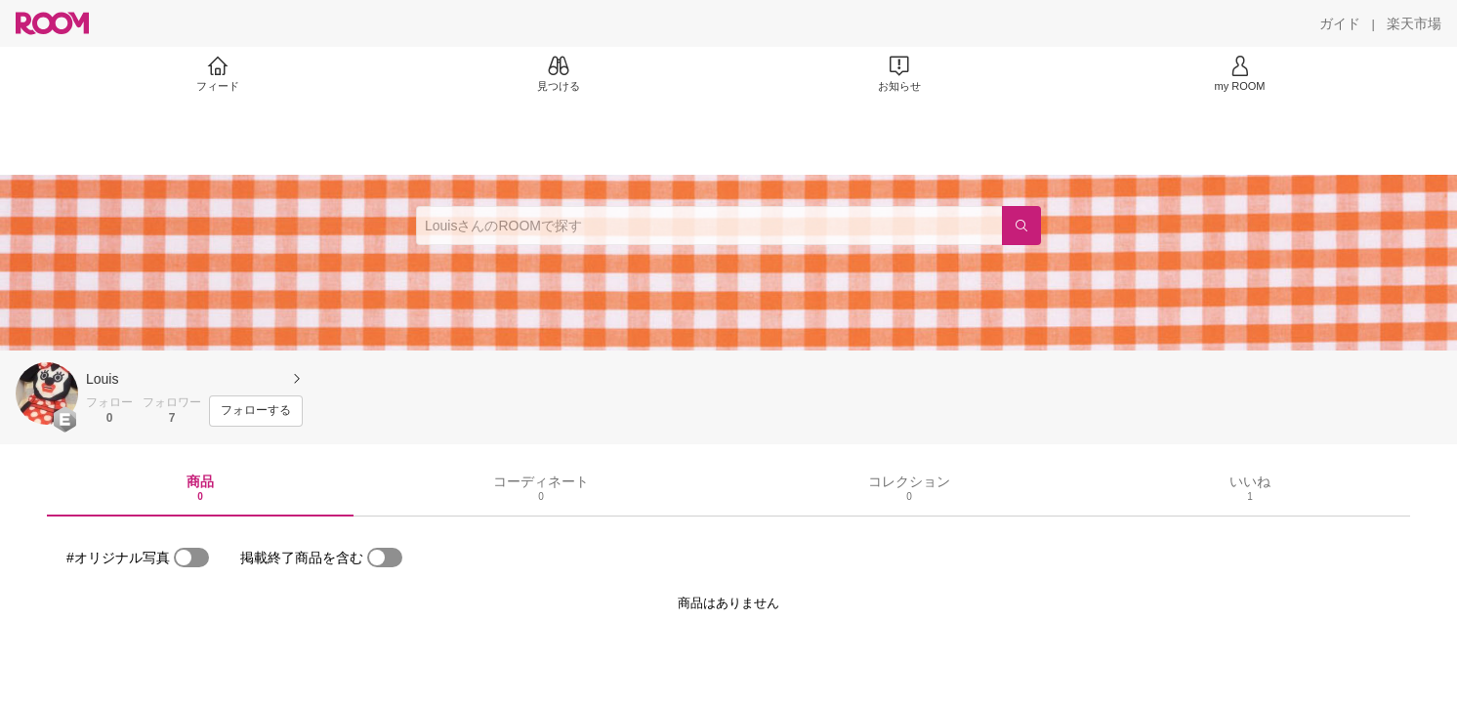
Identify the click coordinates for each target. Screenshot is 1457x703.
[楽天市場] (1414, 23)
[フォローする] (256, 411)
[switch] (191, 557)
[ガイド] (1339, 23)
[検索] (1021, 225)
